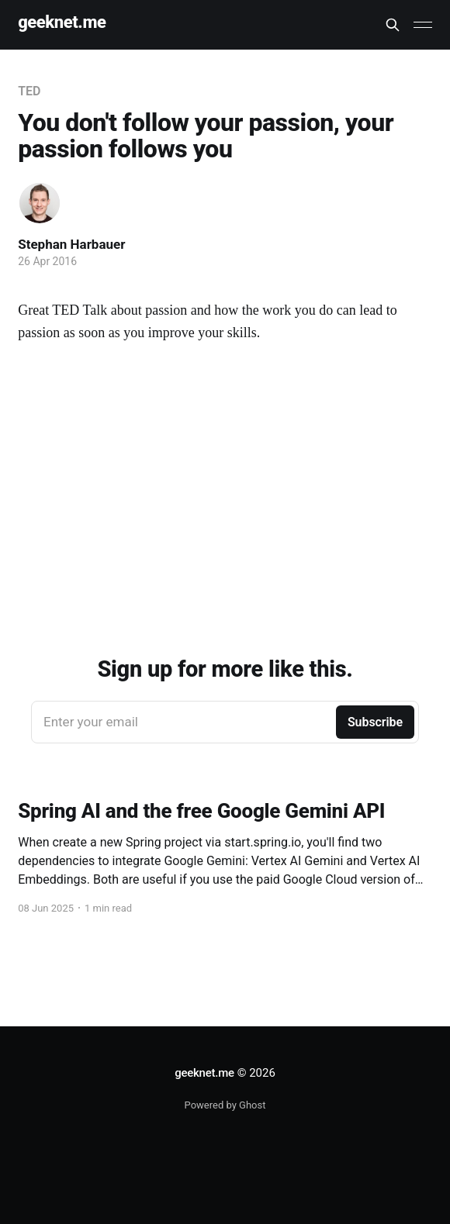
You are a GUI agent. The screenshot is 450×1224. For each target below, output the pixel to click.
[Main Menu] (422, 24)
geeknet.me (62, 23)
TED (29, 91)
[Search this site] (392, 24)
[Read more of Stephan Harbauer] (39, 203)
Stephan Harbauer (71, 244)
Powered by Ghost (225, 1105)
